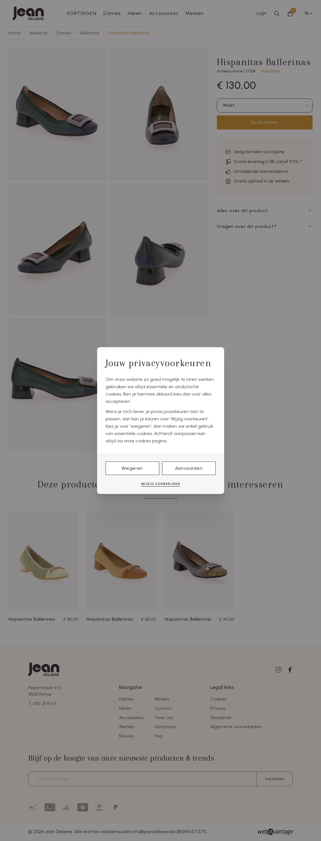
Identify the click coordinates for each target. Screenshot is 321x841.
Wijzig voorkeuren (160, 484)
